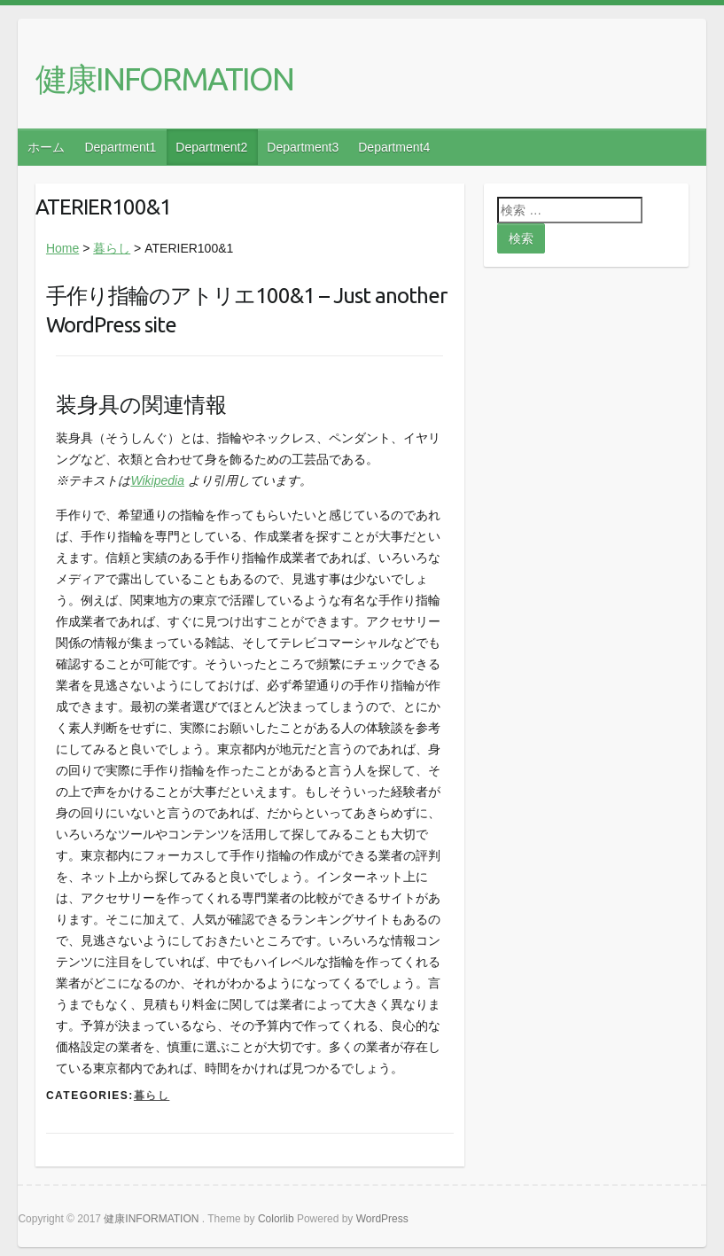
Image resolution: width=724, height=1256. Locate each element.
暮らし (111, 248)
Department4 (394, 147)
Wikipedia (157, 480)
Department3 (303, 147)
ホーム (46, 147)
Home (62, 248)
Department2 (211, 147)
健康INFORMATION (164, 78)
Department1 (120, 147)
